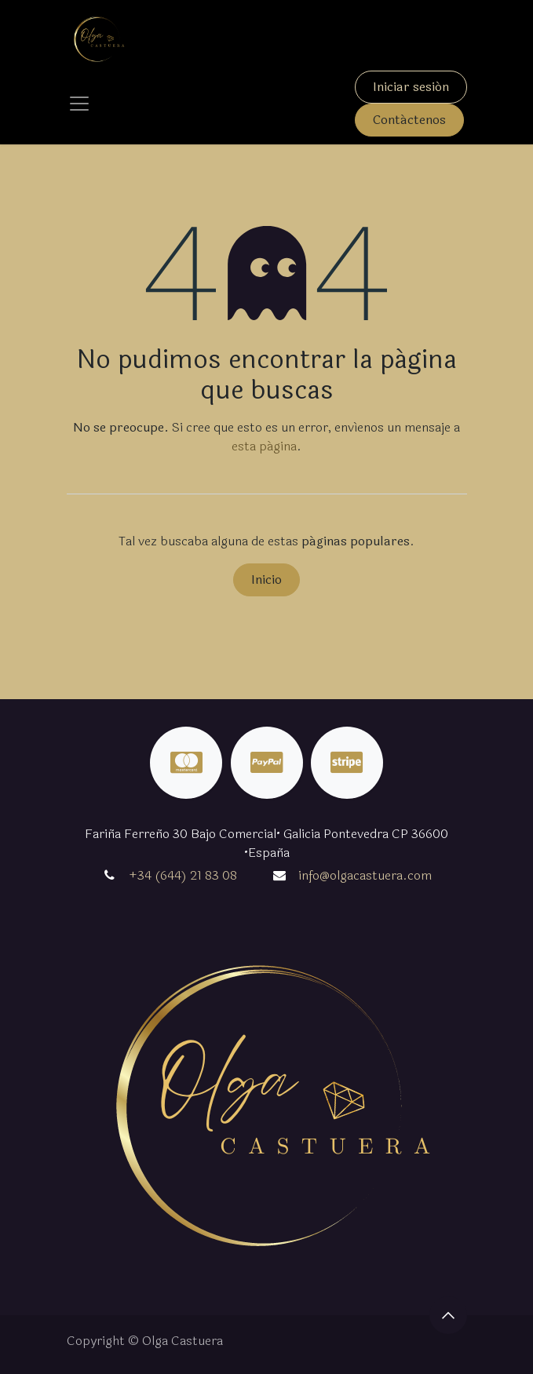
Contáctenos (409, 119)
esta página (264, 446)
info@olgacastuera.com (365, 875)
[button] (448, 1315)
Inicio (266, 579)
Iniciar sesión (411, 87)
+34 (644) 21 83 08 (183, 875)
